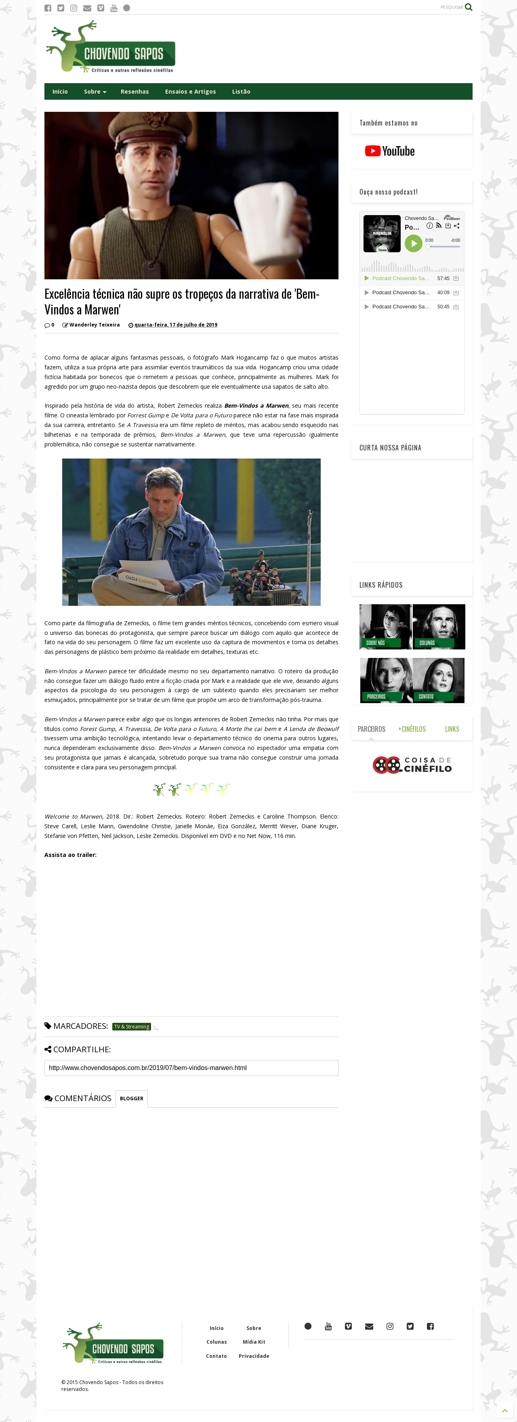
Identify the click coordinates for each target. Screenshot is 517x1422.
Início (60, 91)
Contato (216, 1356)
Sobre (95, 91)
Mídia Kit (254, 1341)
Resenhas (135, 91)
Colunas (216, 1341)
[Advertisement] (326, 49)
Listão (241, 91)
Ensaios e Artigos (190, 91)
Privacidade (254, 1356)
